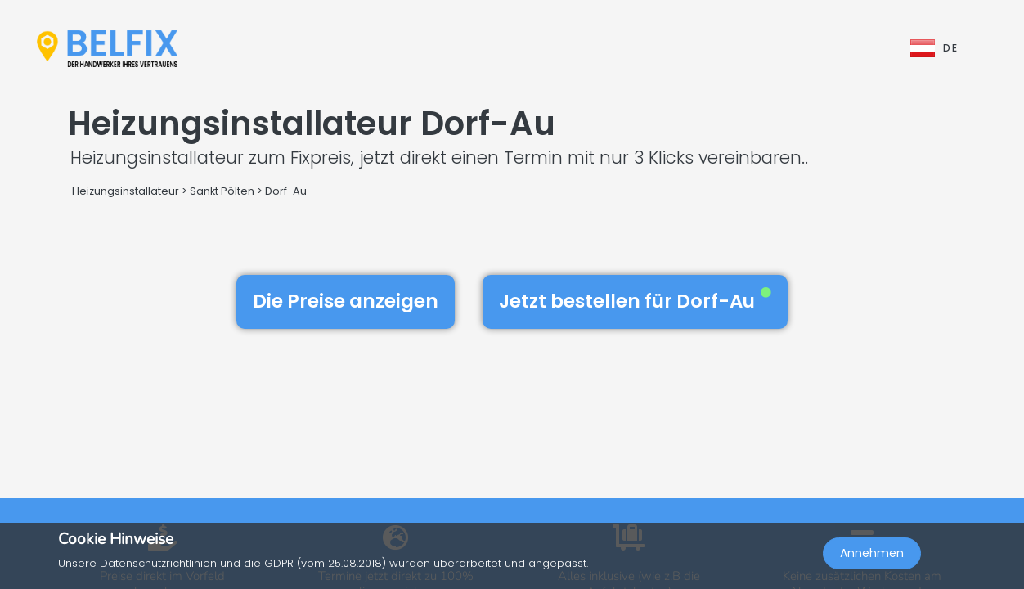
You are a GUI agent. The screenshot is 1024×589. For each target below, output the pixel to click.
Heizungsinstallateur (125, 191)
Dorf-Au (286, 191)
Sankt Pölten (222, 191)
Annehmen (872, 553)
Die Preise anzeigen (345, 301)
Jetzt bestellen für (635, 301)
